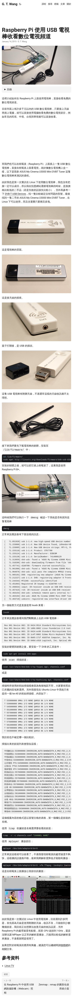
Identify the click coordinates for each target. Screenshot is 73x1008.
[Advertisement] (36, 15)
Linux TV (9, 965)
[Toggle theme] (20, 4)
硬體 (6, 974)
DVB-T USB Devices (15, 193)
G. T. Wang (9, 4)
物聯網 (64, 945)
